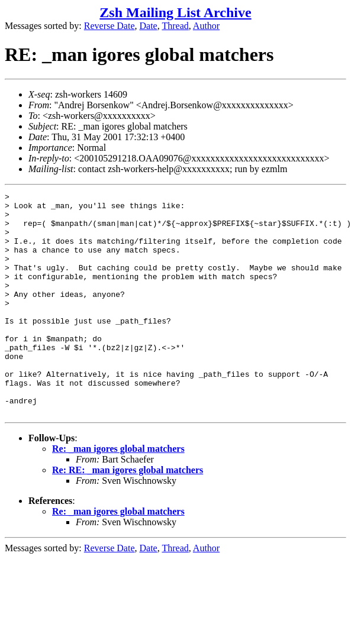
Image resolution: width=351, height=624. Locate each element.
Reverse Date (109, 26)
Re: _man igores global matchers (118, 493)
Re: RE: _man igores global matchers (127, 514)
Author (206, 26)
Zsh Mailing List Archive (175, 12)
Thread (175, 26)
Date (148, 26)
